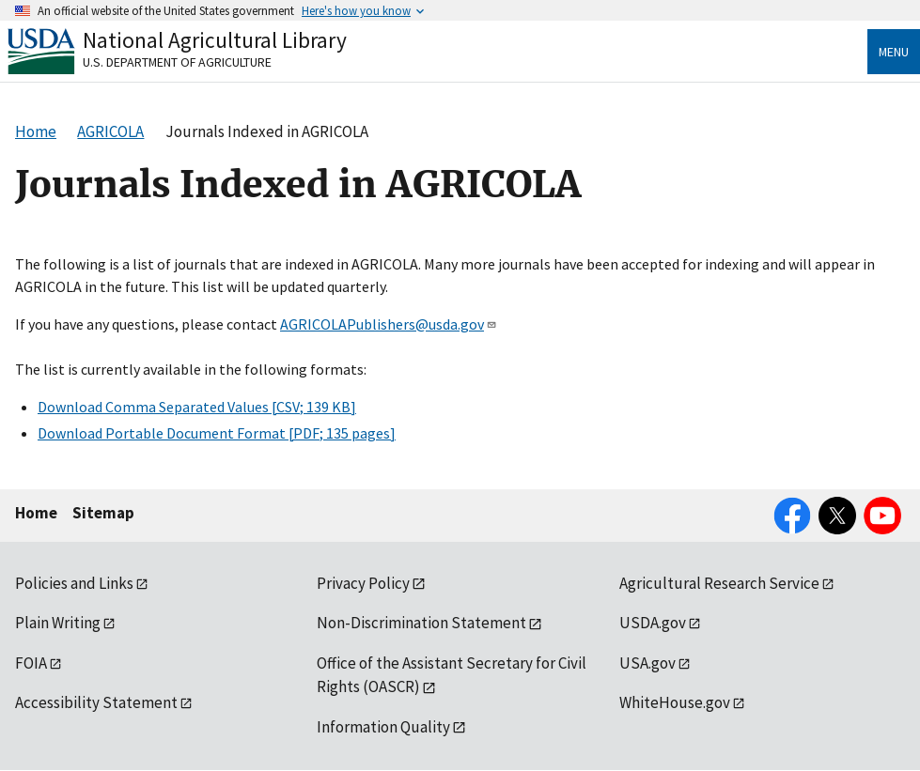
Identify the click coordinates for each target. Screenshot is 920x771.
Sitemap (103, 512)
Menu (894, 51)
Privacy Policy (363, 583)
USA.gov (647, 663)
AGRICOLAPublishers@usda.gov (388, 324)
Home (36, 512)
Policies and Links (74, 583)
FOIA (31, 663)
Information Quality (383, 727)
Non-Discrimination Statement (421, 622)
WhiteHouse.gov (674, 702)
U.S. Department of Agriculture (177, 62)
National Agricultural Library (215, 40)
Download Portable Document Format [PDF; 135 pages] (217, 433)
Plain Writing (58, 622)
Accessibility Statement (96, 702)
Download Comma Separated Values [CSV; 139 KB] (197, 406)
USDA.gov (652, 622)
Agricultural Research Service (719, 583)
